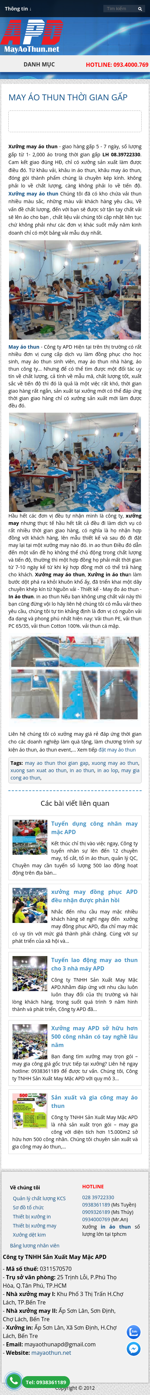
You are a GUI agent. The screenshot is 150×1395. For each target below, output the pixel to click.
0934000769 (96, 1219)
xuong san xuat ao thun (38, 770)
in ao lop (106, 770)
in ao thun (81, 770)
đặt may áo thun (117, 749)
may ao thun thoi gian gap (56, 763)
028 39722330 (98, 1197)
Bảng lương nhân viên (35, 1245)
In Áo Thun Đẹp (31, 40)
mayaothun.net (51, 1353)
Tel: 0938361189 (46, 1382)
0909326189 (96, 1212)
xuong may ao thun (114, 763)
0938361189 (96, 1204)
